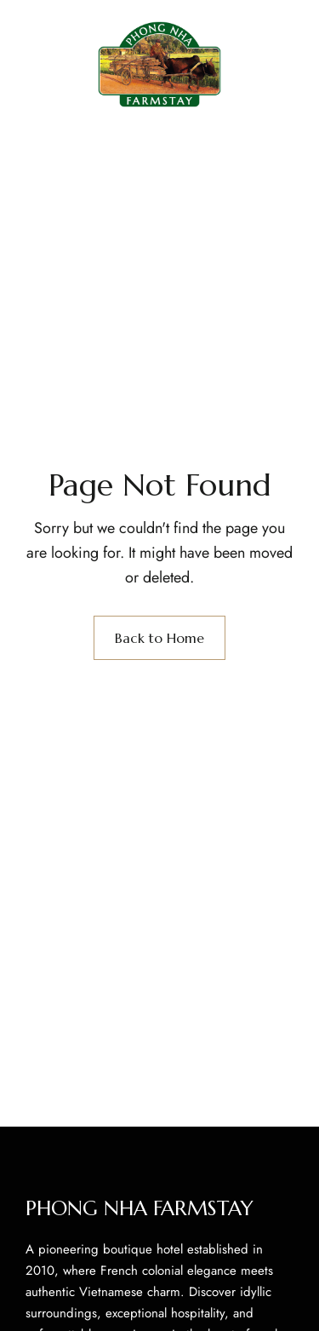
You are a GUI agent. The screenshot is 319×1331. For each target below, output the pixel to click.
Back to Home (159, 637)
